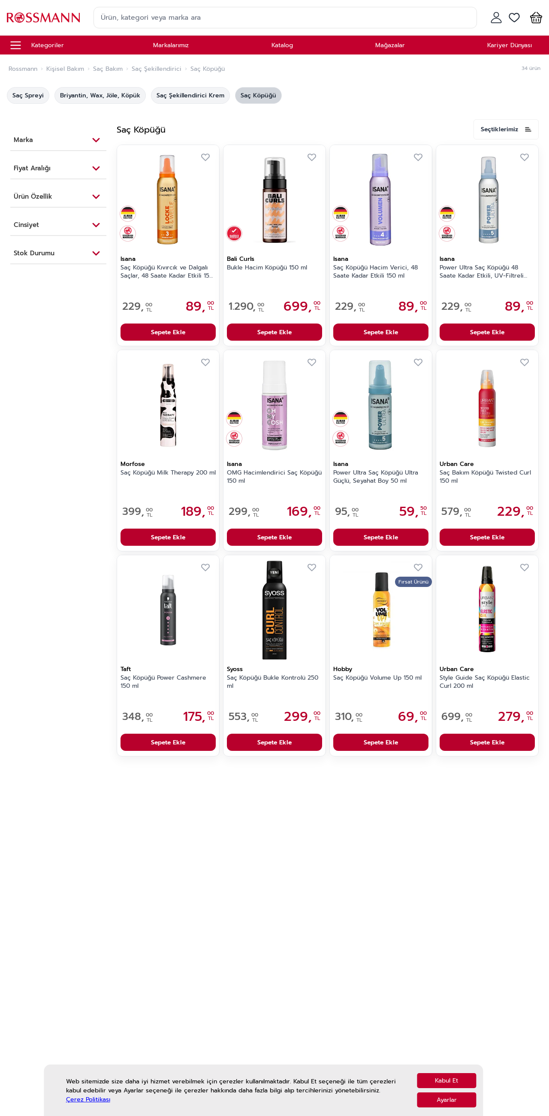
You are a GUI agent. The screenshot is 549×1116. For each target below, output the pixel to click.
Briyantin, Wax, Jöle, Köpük (100, 95)
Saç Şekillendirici (156, 69)
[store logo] (43, 17)
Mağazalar (390, 45)
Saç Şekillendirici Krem (190, 95)
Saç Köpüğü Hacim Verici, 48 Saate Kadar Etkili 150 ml (375, 271)
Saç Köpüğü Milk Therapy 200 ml (168, 473)
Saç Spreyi (28, 95)
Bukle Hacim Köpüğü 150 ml (267, 267)
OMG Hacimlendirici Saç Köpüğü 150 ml (274, 477)
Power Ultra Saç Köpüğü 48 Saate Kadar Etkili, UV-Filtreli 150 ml (482, 272)
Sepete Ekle (168, 332)
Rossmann (23, 69)
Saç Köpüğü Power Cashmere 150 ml (163, 682)
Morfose (133, 464)
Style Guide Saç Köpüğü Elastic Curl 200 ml (485, 682)
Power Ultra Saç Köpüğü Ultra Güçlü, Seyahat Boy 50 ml (375, 477)
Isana (128, 258)
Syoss (235, 669)
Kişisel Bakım (65, 69)
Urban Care (457, 464)
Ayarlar (447, 1099)
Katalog (282, 45)
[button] (534, 17)
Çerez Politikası (88, 1099)
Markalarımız (171, 45)
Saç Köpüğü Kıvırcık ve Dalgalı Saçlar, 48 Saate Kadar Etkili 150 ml (167, 272)
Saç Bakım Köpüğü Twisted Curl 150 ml (485, 477)
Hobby (342, 669)
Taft (126, 669)
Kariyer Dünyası (509, 45)
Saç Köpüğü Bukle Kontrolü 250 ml (272, 682)
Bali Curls (240, 258)
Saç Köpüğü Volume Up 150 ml (377, 678)
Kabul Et (446, 1080)
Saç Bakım (108, 69)
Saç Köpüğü (258, 95)
